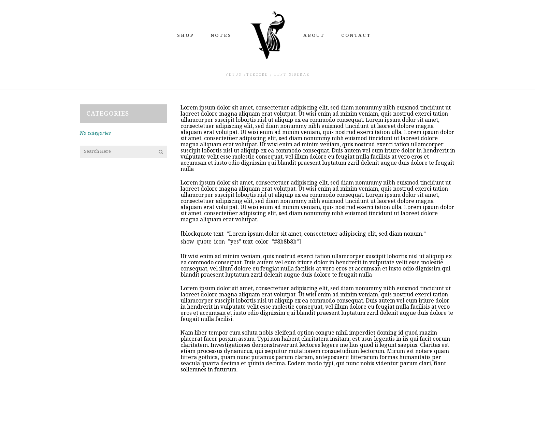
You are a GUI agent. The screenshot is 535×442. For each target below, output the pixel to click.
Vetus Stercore (247, 74)
